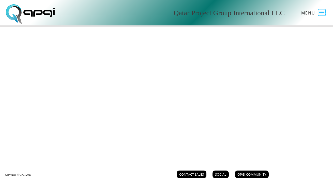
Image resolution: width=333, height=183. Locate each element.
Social (220, 174)
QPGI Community (251, 174)
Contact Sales (191, 174)
